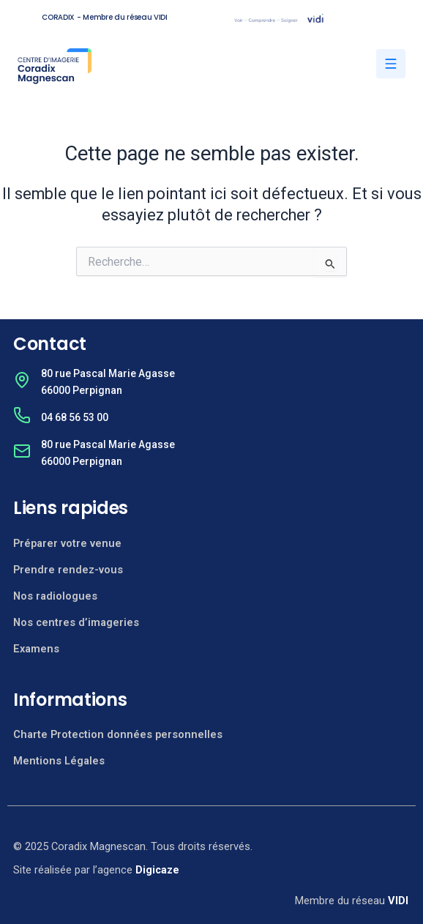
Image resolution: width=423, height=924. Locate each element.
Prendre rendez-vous (68, 569)
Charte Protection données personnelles (117, 734)
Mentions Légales (59, 760)
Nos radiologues (55, 596)
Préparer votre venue (67, 543)
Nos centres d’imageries (76, 622)
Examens (36, 648)
